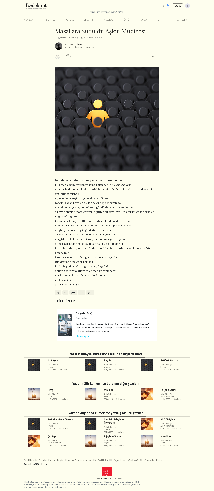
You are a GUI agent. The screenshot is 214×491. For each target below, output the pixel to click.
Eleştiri (88, 19)
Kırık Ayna (52, 360)
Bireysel (68, 47)
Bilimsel (50, 19)
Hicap (50, 390)
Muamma (108, 390)
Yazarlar (43, 460)
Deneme (69, 19)
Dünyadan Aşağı (84, 313)
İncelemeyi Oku (83, 336)
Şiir (160, 19)
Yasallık (92, 460)
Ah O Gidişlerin (167, 419)
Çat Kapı (52, 436)
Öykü (126, 19)
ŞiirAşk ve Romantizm (167, 395)
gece (73, 292)
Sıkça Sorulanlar (147, 460)
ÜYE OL (178, 6)
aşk (58, 292)
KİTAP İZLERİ (181, 19)
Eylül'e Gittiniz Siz (169, 360)
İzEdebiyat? (132, 460)
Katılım (51, 460)
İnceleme (108, 19)
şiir (65, 292)
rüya (82, 292)
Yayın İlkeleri (120, 460)
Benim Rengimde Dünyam (60, 419)
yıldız (90, 292)
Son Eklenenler (31, 460)
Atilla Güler (69, 44)
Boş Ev (107, 360)
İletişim (60, 460)
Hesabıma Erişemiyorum (76, 460)
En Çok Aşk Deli (168, 390)
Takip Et (79, 44)
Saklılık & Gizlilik (105, 460)
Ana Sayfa (29, 19)
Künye (159, 460)
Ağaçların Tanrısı (112, 436)
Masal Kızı (165, 436)
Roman (143, 19)
